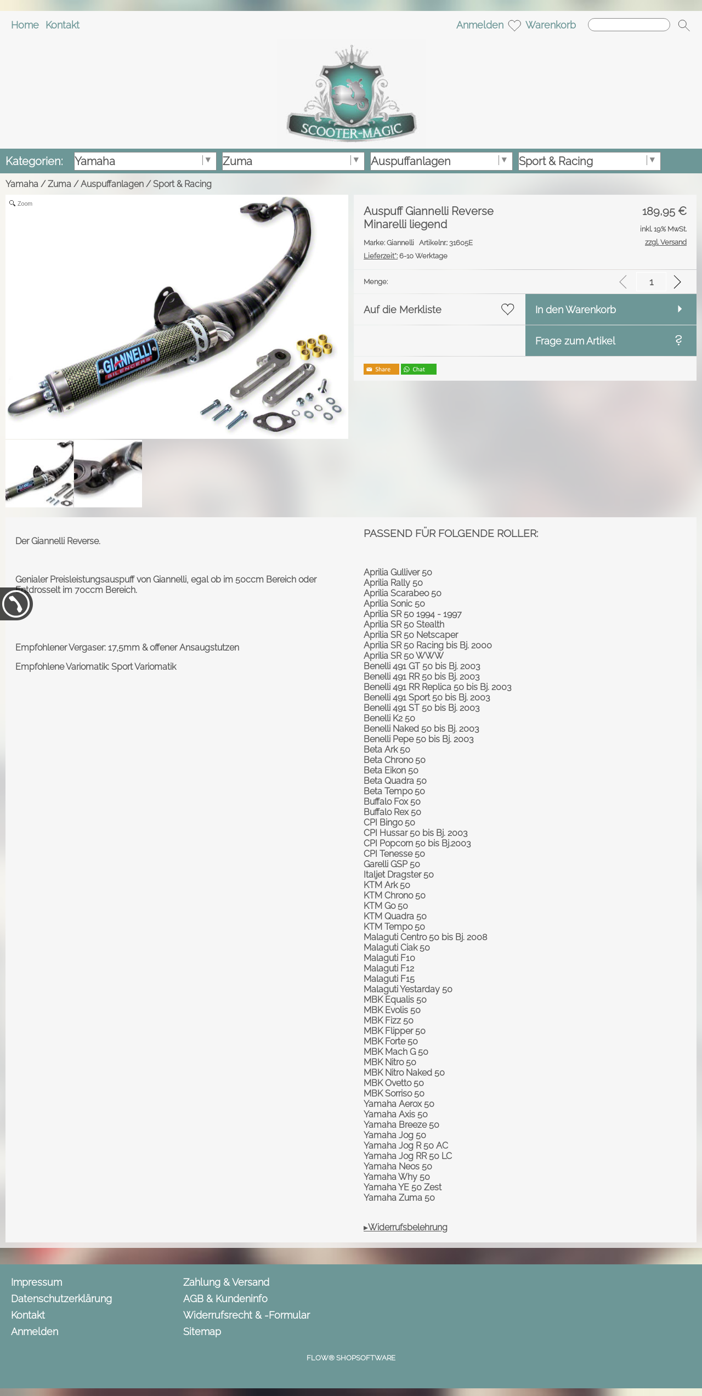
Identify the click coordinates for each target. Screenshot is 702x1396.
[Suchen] (629, 24)
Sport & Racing (182, 184)
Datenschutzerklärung (61, 1298)
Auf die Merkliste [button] (402, 309)
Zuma (59, 184)
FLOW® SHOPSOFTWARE (351, 1358)
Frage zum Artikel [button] (575, 341)
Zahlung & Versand (226, 1282)
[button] (684, 25)
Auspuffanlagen (112, 184)
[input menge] (651, 281)
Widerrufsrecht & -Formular (246, 1315)
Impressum (36, 1282)
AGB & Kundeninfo (225, 1298)
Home (25, 25)
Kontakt (63, 25)
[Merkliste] (514, 25)
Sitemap (202, 1331)
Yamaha (21, 184)
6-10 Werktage (406, 256)
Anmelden (479, 25)
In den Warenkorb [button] (575, 309)
